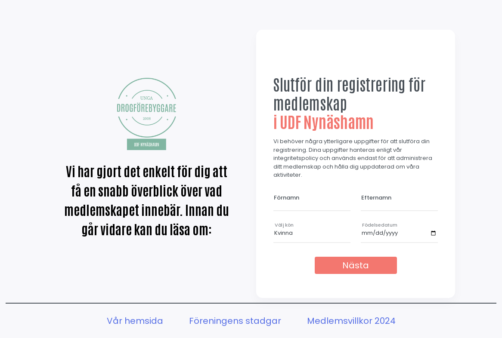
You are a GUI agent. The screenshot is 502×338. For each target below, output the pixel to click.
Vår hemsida (135, 321)
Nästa (355, 265)
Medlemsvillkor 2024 (351, 321)
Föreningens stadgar (235, 321)
